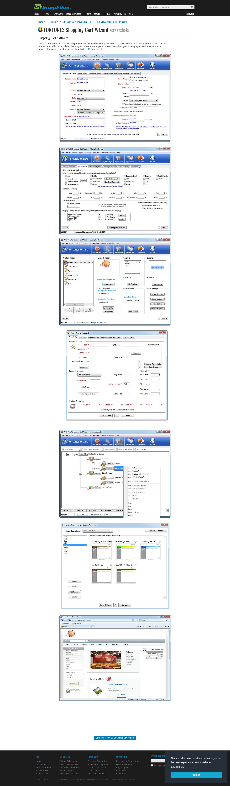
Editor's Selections (68, 761)
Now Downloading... (97, 773)
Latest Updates (95, 770)
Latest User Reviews (68, 764)
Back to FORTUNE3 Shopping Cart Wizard (115, 738)
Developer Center (124, 764)
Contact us (41, 764)
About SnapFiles (43, 767)
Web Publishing (66, 22)
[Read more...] (95, 49)
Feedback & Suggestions (128, 761)
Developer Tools (85, 22)
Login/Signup (122, 767)
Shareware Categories (98, 764)
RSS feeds (121, 770)
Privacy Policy (42, 770)
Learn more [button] (177, 766)
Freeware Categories (97, 761)
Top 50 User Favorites (69, 767)
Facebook (121, 773)
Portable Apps (66, 770)
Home (40, 22)
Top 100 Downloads (97, 767)
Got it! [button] (196, 775)
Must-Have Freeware (68, 773)
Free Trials (51, 22)
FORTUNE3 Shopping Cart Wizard (111, 22)
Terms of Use (42, 773)
